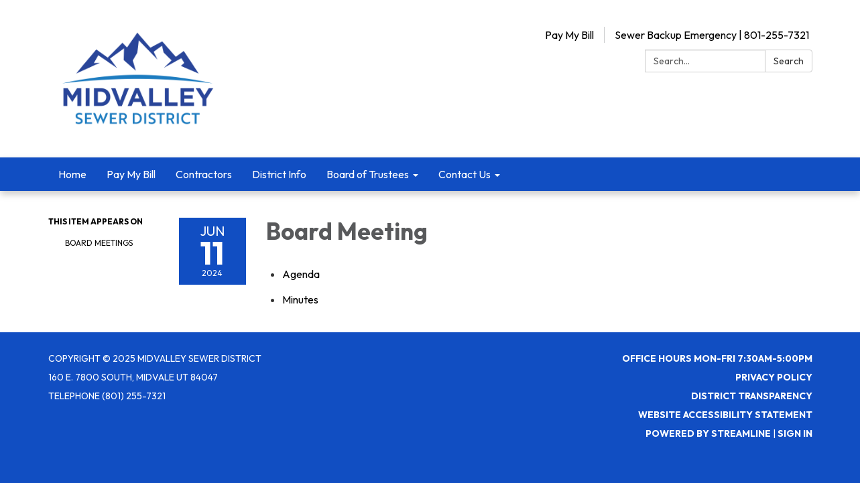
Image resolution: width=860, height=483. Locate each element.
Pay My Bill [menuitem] (131, 174)
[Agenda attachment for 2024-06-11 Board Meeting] (301, 274)
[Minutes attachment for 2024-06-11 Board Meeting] (300, 299)
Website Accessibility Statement (725, 415)
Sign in (795, 433)
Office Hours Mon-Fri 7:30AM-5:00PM (717, 358)
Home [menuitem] (72, 174)
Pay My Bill (569, 35)
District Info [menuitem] (279, 174)
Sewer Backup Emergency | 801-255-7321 (712, 35)
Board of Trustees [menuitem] (367, 174)
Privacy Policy (773, 377)
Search (789, 61)
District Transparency (751, 396)
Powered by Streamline (708, 433)
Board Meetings (99, 243)
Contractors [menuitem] (204, 174)
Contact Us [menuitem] (464, 174)
